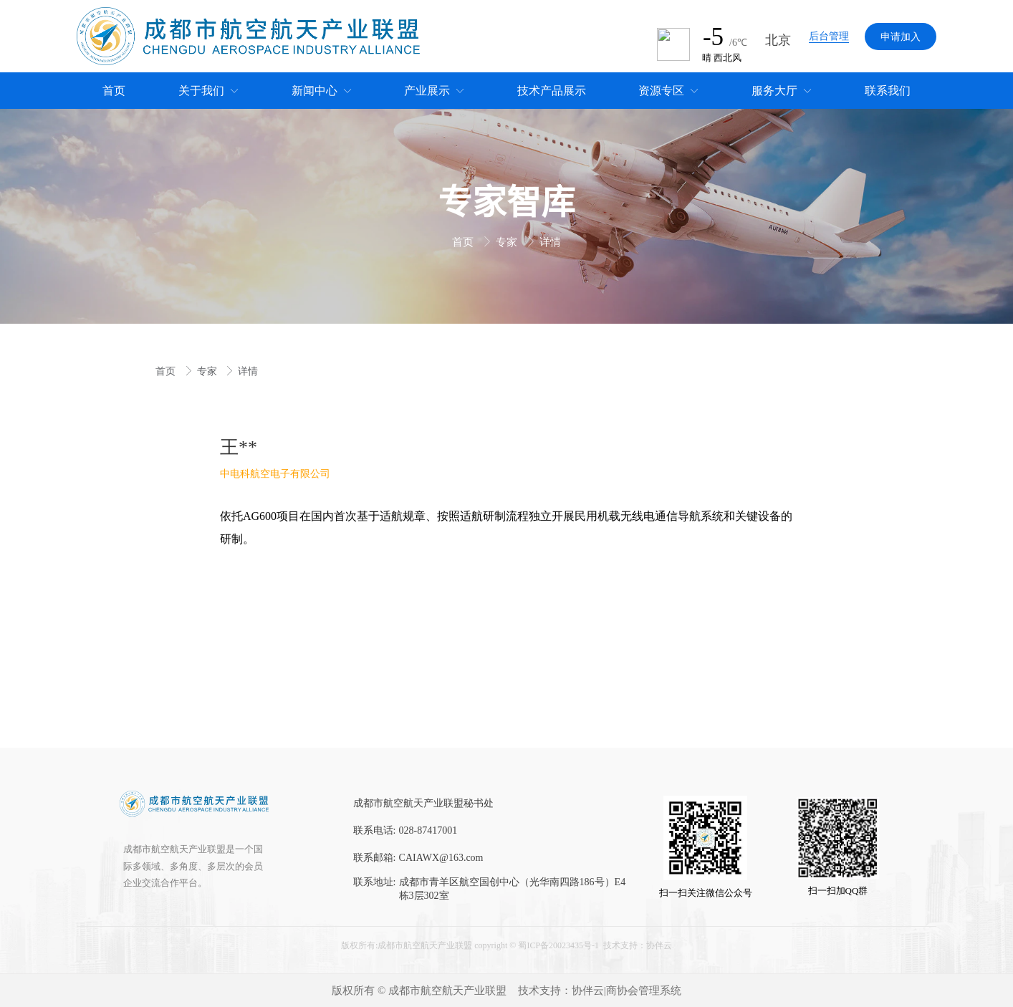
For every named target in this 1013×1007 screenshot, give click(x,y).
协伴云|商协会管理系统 (626, 990)
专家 (508, 242)
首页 (464, 242)
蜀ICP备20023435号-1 (558, 945)
